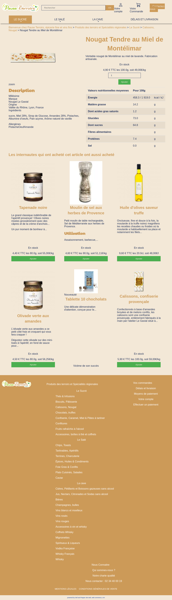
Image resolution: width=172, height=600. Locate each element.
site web (88, 597)
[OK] (110, 7)
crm (103, 597)
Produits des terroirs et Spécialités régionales (100, 27)
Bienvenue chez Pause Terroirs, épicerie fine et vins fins (40, 27)
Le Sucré (134, 27)
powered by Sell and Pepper (76, 597)
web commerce (97, 597)
